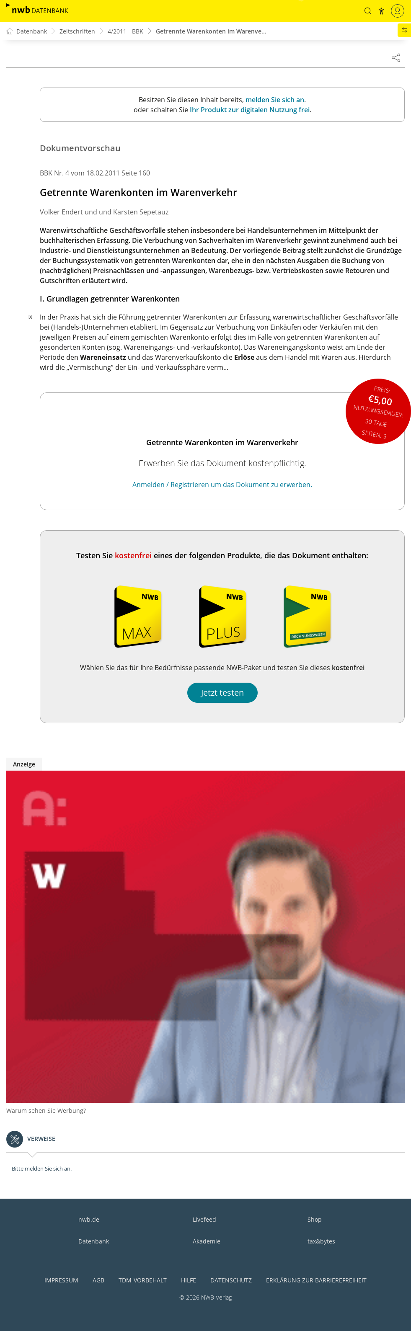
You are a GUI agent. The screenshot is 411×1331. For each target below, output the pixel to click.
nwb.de (88, 1219)
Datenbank (93, 1241)
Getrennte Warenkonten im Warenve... (211, 31)
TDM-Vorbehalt (143, 1280)
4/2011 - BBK (125, 31)
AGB (98, 1280)
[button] (368, 11)
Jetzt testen (222, 692)
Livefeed (204, 1219)
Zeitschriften (77, 31)
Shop (315, 1219)
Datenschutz (231, 1280)
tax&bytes (321, 1241)
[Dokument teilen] (395, 57)
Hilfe (188, 1280)
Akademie (206, 1241)
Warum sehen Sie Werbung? (46, 1110)
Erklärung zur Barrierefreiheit (316, 1280)
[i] (30, 316)
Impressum (61, 1280)
